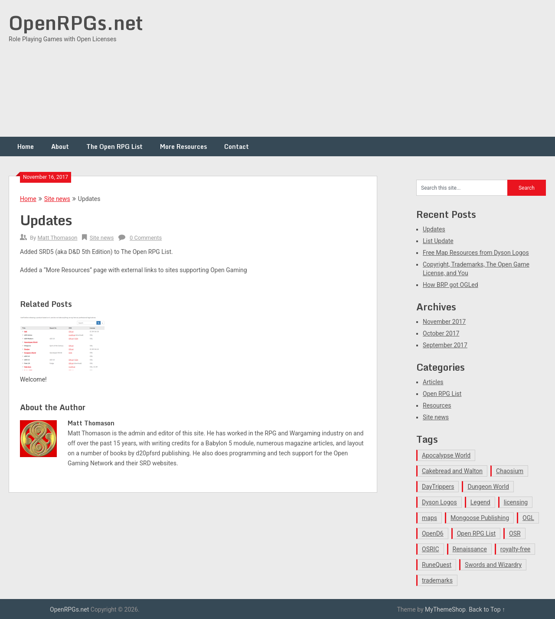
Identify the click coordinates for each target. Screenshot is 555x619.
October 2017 (441, 333)
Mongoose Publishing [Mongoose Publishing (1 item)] (480, 517)
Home (25, 146)
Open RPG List (442, 393)
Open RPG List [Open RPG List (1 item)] (476, 533)
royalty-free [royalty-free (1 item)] (515, 549)
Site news (57, 198)
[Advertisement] (388, 69)
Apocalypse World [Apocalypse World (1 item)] (446, 455)
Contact (236, 146)
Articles (433, 382)
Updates (434, 229)
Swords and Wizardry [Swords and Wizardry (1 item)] (493, 564)
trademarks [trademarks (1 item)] (437, 580)
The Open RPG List (114, 146)
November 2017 (444, 321)
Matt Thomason (57, 237)
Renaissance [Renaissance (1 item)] (470, 549)
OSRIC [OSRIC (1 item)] (430, 549)
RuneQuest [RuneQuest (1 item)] (436, 564)
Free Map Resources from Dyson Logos (476, 252)
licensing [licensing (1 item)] (516, 502)
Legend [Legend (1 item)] (480, 502)
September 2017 (445, 345)
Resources (437, 405)
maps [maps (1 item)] (429, 517)
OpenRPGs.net (76, 22)
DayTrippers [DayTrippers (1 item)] (438, 486)
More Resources (183, 146)
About (60, 146)
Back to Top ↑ (487, 609)
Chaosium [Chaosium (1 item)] (509, 471)
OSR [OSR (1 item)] (515, 533)
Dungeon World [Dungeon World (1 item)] (488, 486)
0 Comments (146, 237)
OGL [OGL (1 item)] (528, 517)
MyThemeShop (445, 609)
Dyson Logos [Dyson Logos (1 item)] (439, 502)
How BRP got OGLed (450, 284)
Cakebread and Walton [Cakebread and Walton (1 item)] (452, 471)
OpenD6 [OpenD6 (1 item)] (433, 533)
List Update (438, 240)
